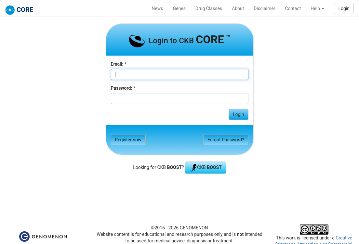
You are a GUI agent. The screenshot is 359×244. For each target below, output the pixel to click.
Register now (128, 139)
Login (344, 8)
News (157, 8)
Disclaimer (264, 8)
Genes (179, 8)
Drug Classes (208, 8)
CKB (205, 168)
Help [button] (317, 8)
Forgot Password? (225, 139)
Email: (117, 64)
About (238, 8)
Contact (293, 8)
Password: (121, 88)
